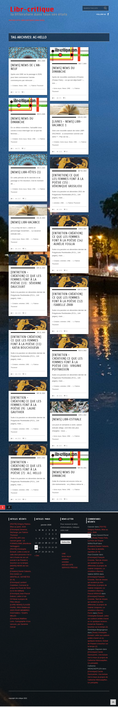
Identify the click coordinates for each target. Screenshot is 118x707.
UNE (25, 85)
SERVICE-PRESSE (70, 567)
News (21, 85)
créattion (65, 559)
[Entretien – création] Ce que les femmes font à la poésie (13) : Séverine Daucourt (26, 279)
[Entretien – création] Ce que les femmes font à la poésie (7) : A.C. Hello (26, 467)
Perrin (90, 613)
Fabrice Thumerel (37, 85)
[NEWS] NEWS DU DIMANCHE (63, 69)
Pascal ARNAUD (94, 593)
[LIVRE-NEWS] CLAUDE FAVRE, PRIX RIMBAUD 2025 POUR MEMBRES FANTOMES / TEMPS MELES (20, 610)
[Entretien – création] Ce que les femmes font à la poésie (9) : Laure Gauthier (26, 405)
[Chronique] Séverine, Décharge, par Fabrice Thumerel (19, 532)
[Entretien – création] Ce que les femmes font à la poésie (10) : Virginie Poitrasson (67, 362)
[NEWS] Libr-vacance (25, 222)
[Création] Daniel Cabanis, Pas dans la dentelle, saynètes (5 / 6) (98, 549)
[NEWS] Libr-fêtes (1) (26, 172)
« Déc (37, 555)
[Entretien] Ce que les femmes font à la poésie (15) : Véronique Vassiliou (67, 181)
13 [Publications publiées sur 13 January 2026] (39, 543)
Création (15, 85)
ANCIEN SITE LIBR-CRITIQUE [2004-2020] (26, 20)
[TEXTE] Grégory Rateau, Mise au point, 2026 (98, 529)
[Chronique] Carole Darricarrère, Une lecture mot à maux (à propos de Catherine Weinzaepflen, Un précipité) (98, 657)
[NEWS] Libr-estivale (66, 419)
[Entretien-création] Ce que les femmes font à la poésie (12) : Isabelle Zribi (67, 299)
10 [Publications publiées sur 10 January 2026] (53, 538)
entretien (57, 203)
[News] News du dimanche (63, 474)
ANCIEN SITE (67, 565)
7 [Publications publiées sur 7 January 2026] (42, 538)
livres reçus (58, 88)
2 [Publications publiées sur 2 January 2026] (49, 534)
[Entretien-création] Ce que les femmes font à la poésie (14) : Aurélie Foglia (67, 238)
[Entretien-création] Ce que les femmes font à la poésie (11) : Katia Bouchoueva (26, 342)
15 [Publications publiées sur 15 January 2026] (46, 543)
